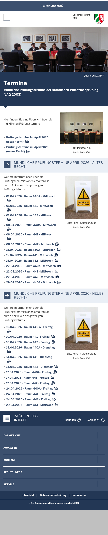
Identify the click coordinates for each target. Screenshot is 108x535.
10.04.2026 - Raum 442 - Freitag (28, 342)
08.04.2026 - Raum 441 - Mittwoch (29, 234)
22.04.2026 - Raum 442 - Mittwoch (30, 277)
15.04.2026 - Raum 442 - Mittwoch (29, 261)
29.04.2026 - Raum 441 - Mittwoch (29, 405)
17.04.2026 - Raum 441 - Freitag (27, 378)
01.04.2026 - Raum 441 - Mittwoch (29, 206)
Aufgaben (10, 447)
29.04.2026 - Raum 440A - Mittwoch (31, 282)
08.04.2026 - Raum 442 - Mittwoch (30, 244)
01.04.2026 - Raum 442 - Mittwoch (29, 215)
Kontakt (9, 460)
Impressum (79, 495)
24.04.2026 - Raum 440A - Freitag (29, 388)
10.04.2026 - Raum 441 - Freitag (28, 337)
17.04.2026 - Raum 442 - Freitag (28, 383)
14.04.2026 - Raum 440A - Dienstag (30, 347)
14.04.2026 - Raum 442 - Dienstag (29, 367)
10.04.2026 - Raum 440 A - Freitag (29, 327)
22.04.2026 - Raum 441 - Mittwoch (29, 271)
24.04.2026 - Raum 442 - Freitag (28, 399)
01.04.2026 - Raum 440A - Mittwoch (30, 196)
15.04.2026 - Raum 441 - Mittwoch (29, 255)
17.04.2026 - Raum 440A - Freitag (29, 372)
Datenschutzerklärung (53, 495)
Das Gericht (11, 435)
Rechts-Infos (12, 472)
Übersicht (28, 495)
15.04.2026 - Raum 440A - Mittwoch (30, 250)
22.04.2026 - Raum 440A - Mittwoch (31, 266)
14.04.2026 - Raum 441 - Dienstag (29, 357)
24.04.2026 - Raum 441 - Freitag (28, 394)
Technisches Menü (52, 5)
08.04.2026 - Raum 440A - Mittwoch (31, 225)
